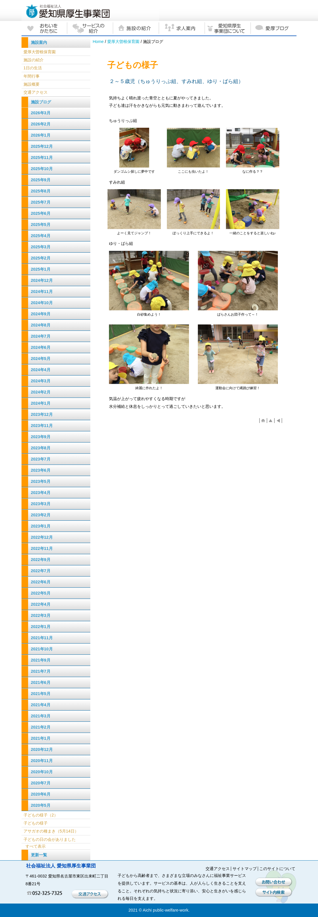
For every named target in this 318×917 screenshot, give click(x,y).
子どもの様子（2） (41, 815)
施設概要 (32, 84)
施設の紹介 (34, 60)
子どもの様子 (36, 823)
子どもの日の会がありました (50, 839)
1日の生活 (33, 68)
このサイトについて (277, 869)
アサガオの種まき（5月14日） (51, 831)
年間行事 (32, 76)
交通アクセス (36, 92)
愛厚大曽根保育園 (123, 42)
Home (98, 42)
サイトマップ (245, 869)
